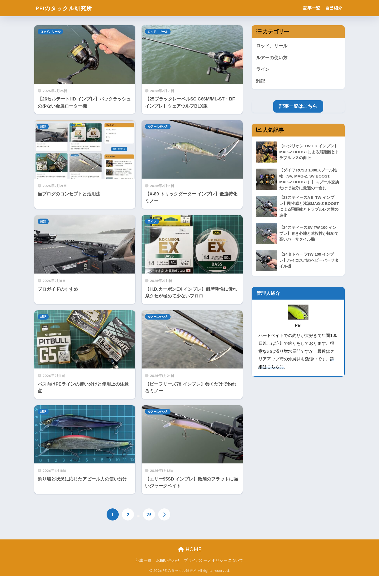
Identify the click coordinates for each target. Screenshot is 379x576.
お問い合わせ (168, 560)
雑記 (43, 126)
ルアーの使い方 (158, 126)
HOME (189, 549)
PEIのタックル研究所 (66, 8)
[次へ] (164, 514)
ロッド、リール (50, 31)
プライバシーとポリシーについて (213, 560)
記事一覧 (311, 8)
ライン (152, 221)
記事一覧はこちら (298, 106)
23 (149, 514)
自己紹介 (333, 8)
